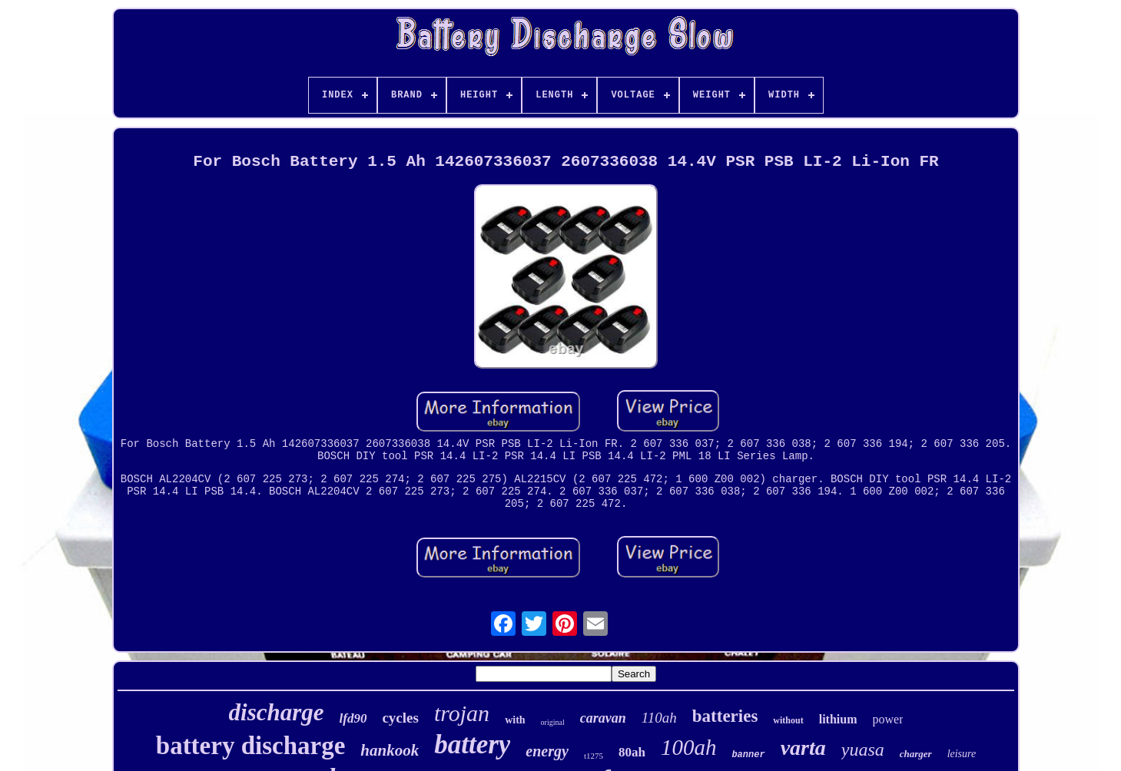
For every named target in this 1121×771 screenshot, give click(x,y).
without (788, 720)
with (515, 720)
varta (803, 747)
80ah (632, 752)
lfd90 (353, 718)
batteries (725, 716)
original (553, 722)
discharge (276, 712)
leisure (962, 753)
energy (547, 751)
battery (472, 744)
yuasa (862, 749)
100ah (689, 747)
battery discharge (251, 745)
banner (747, 754)
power (888, 719)
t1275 (593, 755)
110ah (659, 718)
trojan (461, 713)
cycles (400, 718)
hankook (389, 750)
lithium (838, 719)
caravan (603, 718)
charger (916, 753)
